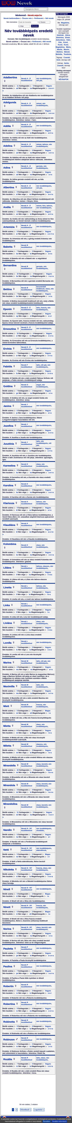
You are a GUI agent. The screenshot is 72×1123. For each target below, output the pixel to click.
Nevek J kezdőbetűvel (26, 406)
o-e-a (49, 650)
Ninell (8, 889)
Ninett (8, 907)
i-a (48, 612)
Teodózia (67, 54)
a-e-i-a (51, 153)
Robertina (10, 1004)
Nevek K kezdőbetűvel (26, 465)
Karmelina (11, 465)
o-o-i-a (51, 555)
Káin (68, 40)
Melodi (67, 52)
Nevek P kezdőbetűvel (26, 948)
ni (30, 316)
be (17, 276)
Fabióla (9, 366)
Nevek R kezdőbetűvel (26, 986)
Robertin (10, 986)
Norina (9, 929)
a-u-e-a (51, 956)
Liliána (9, 567)
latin (38, 308)
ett (31, 713)
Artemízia (10, 227)
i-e (50, 713)
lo (17, 650)
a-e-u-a (51, 113)
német (38, 103)
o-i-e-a (50, 1029)
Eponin (9, 309)
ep (17, 316)
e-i (49, 857)
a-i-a (50, 175)
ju (17, 451)
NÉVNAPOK (63, 79)
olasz (47, 289)
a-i (49, 837)
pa (17, 956)
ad (17, 88)
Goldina (9, 386)
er (17, 336)
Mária (68, 47)
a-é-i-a (50, 133)
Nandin (9, 830)
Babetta (9, 246)
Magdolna (65, 23)
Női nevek (49, 18)
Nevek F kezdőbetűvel (26, 366)
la (30, 373)
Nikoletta (10, 869)
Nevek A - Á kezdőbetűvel (26, 80)
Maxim (66, 49)
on (31, 1046)
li (16, 575)
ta (30, 254)
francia (43, 308)
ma (17, 669)
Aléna (67, 35)
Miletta (9, 745)
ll (29, 896)
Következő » (26, 1110)
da (31, 113)
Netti (7, 849)
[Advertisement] (28, 59)
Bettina (9, 289)
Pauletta (9, 948)
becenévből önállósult (41, 288)
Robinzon (10, 1039)
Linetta (9, 587)
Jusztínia (10, 443)
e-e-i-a (50, 336)
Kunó (65, 45)
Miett (8, 706)
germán (39, 166)
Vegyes (49, 86)
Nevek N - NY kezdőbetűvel (26, 829)
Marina (9, 662)
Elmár (67, 38)
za (30, 510)
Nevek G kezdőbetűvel (26, 386)
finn (44, 206)
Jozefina (10, 425)
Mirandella (11, 765)
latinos (45, 144)
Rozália (9, 1059)
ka (17, 473)
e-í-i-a (50, 356)
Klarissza (10, 503)
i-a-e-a (50, 772)
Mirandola (11, 785)
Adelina (9, 145)
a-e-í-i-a (51, 234)
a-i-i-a (50, 693)
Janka (66, 63)
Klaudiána (11, 525)
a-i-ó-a (50, 373)
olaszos (45, 566)
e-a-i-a (51, 276)
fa (17, 373)
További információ (59, 1121)
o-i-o (50, 1046)
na (31, 88)
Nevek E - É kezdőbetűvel (26, 309)
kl (17, 510)
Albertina (10, 187)
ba (17, 254)
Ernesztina (11, 329)
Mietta (8, 726)
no (17, 936)
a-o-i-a (51, 492)
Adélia (8, 126)
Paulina (9, 966)
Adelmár (60, 35)
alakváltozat (41, 850)
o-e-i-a (50, 433)
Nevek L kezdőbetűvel (26, 567)
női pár (39, 81)
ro (17, 993)
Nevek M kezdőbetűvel (26, 662)
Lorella (9, 642)
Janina (9, 406)
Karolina (10, 485)
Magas (47, 711)
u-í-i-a (49, 451)
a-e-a (50, 254)
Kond (65, 42)
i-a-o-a (50, 792)
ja (17, 413)
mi (17, 713)
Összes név (27, 18)
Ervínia (9, 348)
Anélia (8, 207)
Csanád (67, 57)
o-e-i (49, 993)
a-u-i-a (51, 973)
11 (18, 86)
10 (18, 274)
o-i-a (50, 393)
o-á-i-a (50, 1066)
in (30, 837)
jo (17, 433)
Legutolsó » (39, 1110)
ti (30, 857)
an (17, 214)
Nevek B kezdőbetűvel (26, 246)
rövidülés (40, 830)
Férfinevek (38, 18)
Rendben (46, 1121)
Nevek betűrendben (12, 18)
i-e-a (49, 594)
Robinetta (10, 1021)
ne (17, 857)
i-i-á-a (49, 575)
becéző (44, 764)
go (17, 393)
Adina (8, 167)
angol (38, 385)
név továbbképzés (43, 78)
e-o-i (50, 316)
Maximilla (10, 686)
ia (30, 133)
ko (17, 555)
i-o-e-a (50, 876)
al (17, 194)
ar (17, 234)
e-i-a (50, 296)
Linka (8, 605)
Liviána (9, 623)
